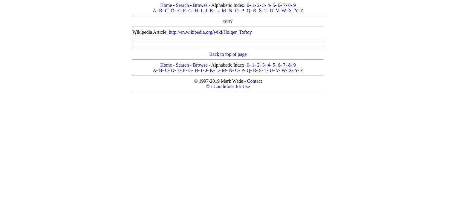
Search (182, 5)
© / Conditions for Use (228, 86)
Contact (254, 81)
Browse (200, 5)
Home (166, 5)
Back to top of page (228, 54)
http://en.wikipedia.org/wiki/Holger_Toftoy (210, 32)
